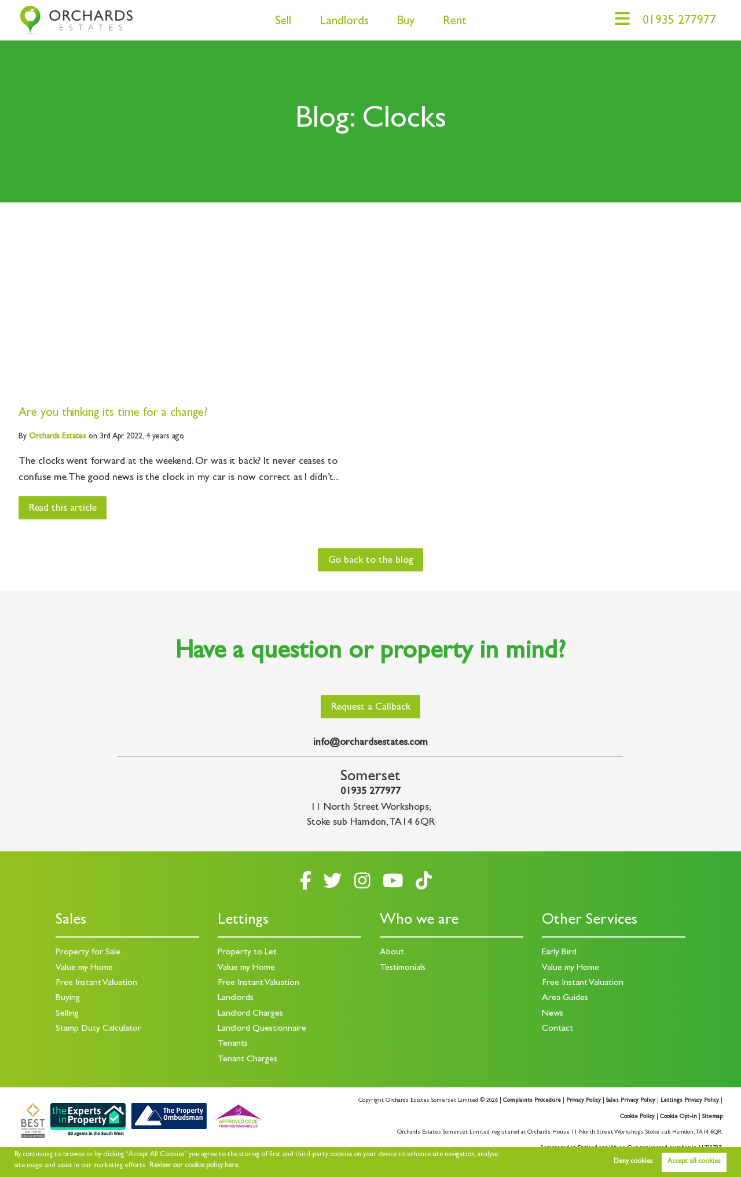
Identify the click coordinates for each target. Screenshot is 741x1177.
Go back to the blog (370, 561)
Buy (405, 22)
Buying (68, 998)
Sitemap (712, 1117)
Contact (557, 1029)
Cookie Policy (637, 1117)
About (392, 952)
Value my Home (84, 968)
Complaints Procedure (532, 1101)
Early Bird (559, 952)
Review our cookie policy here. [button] (194, 1166)
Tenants (233, 1044)
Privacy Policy (583, 1101)
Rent (455, 22)
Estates (57, 437)
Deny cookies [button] (633, 1161)
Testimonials (402, 968)
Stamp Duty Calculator (98, 1029)
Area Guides (565, 998)
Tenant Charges (247, 1059)
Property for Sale (88, 952)
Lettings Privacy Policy (690, 1101)
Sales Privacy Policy (630, 1101)
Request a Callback (370, 708)
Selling (67, 1014)
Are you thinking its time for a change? (113, 414)
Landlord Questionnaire (262, 1029)
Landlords (344, 22)
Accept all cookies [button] (693, 1161)
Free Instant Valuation (96, 983)
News (552, 1014)
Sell (283, 22)
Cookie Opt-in (678, 1117)
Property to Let (247, 952)
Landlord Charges (250, 1014)
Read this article (63, 509)
